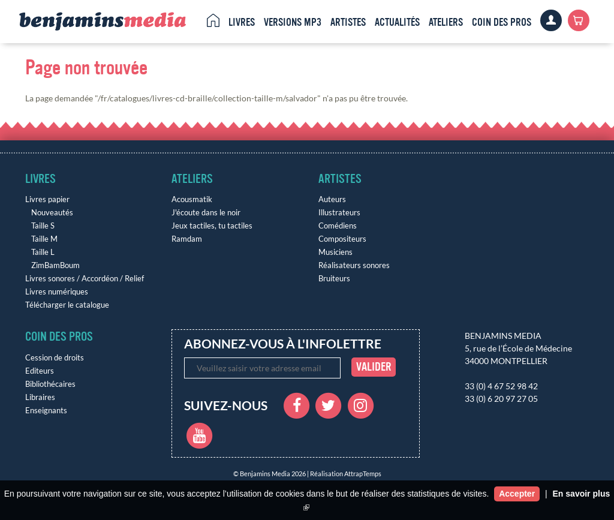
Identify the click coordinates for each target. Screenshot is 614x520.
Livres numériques (56, 291)
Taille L (43, 252)
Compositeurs (342, 239)
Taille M (44, 239)
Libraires (40, 397)
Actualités (397, 22)
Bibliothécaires (50, 384)
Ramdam (186, 239)
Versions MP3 (292, 22)
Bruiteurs (334, 278)
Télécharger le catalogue (67, 304)
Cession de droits (54, 357)
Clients (551, 20)
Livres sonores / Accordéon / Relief (84, 278)
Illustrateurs (339, 212)
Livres (241, 22)
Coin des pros (501, 22)
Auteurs (332, 199)
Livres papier (47, 199)
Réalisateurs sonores (354, 265)
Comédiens (337, 225)
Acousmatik (191, 199)
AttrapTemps (362, 473)
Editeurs (39, 370)
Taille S (43, 225)
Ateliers (446, 22)
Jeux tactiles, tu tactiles (211, 225)
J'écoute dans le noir (205, 212)
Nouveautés (52, 212)
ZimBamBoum (55, 265)
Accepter (517, 493)
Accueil (213, 20)
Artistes (348, 22)
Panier (578, 20)
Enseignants (46, 410)
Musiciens (335, 252)
